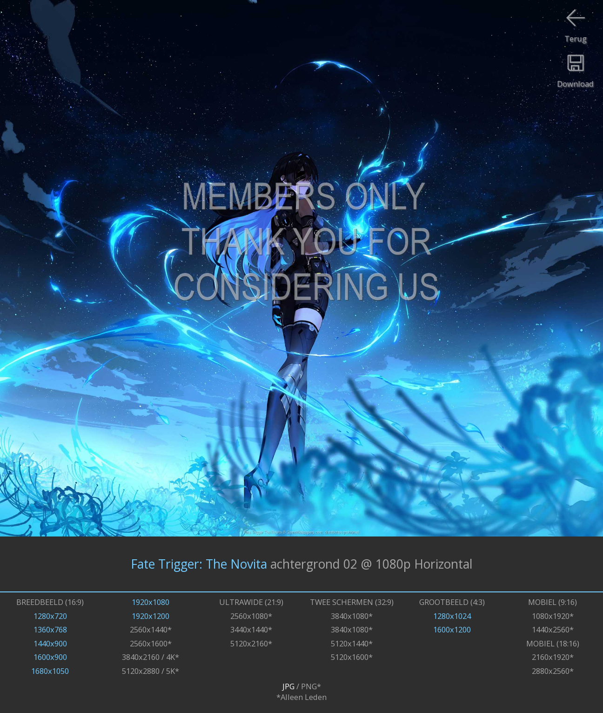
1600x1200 (452, 629)
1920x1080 (150, 602)
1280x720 (50, 616)
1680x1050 (50, 670)
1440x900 (50, 643)
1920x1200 (150, 616)
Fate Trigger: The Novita (199, 564)
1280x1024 (452, 616)
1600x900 (50, 657)
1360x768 (50, 629)
